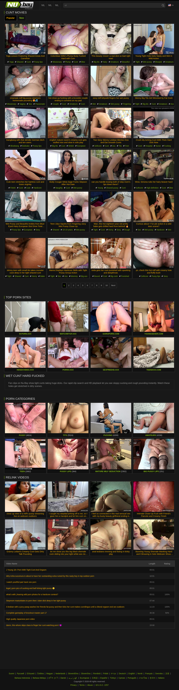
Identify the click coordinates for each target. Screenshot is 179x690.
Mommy (74, 276)
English (131, 673)
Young (100, 188)
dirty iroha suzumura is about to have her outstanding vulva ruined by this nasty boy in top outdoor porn (50, 576)
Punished (125, 276)
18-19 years (68, 230)
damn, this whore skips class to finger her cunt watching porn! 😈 (34, 625)
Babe (42, 276)
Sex (30, 104)
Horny (110, 230)
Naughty (59, 188)
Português (132, 678)
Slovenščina (73, 673)
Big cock (114, 276)
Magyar (49, 673)
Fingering (127, 104)
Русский (20, 673)
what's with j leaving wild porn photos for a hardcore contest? (32, 594)
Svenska (159, 673)
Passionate (40, 104)
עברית (113, 673)
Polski (105, 673)
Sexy (38, 230)
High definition (152, 188)
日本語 (95, 678)
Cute (28, 188)
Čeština (40, 673)
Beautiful (125, 62)
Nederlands (60, 673)
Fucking (167, 146)
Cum (83, 104)
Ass (172, 104)
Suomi (11, 673)
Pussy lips (38, 62)
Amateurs (115, 62)
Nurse (158, 146)
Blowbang (14, 146)
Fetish (13, 188)
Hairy (105, 62)
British (71, 146)
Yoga (11, 62)
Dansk (63, 678)
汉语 (167, 673)
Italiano (161, 678)
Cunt (29, 62)
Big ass (84, 276)
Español (103, 678)
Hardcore (38, 188)
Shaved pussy (112, 188)
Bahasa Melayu (39, 678)
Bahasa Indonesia (22, 678)
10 (106, 285)
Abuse (90, 685)
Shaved (20, 62)
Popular (10, 18)
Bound (97, 276)
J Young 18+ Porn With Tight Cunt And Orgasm (26, 570)
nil (43, 5)
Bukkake (26, 146)
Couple (56, 104)
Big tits (96, 62)
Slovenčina (86, 673)
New (21, 18)
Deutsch (122, 673)
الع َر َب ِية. (73, 678)
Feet (127, 146)
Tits (120, 146)
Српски (122, 678)
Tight (137, 62)
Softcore (97, 146)
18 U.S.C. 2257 (102, 685)
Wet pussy (147, 62)
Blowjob (158, 62)
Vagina (22, 104)
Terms (82, 685)
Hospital (148, 146)
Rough (127, 230)
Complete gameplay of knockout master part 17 (26, 613)
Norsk (140, 673)
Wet (94, 104)
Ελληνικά (30, 673)
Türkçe (113, 678)
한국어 (152, 678)
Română (97, 673)
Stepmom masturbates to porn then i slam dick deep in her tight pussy (36, 601)
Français (149, 673)
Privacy (73, 685)
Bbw (83, 62)
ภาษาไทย (143, 678)
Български (84, 678)
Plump (68, 62)
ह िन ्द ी (53, 678)
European (81, 146)
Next (113, 285)
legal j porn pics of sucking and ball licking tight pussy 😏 (30, 588)
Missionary (57, 62)
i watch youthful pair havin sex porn (21, 582)
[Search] (163, 5)
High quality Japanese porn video (20, 619)
